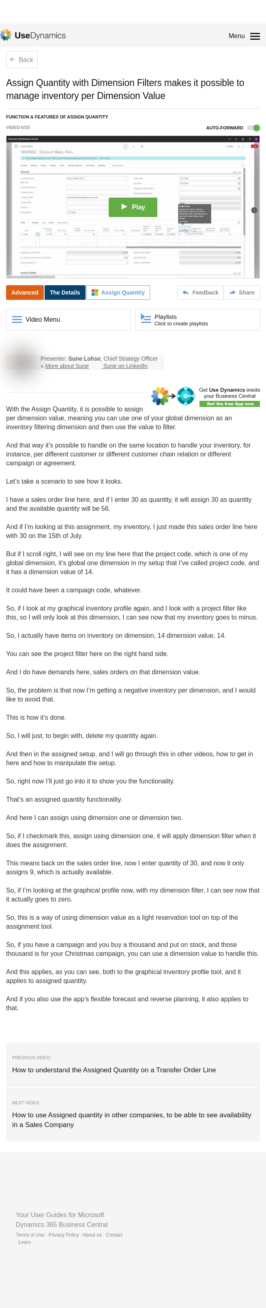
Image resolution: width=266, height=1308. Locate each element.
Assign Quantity (53, 409)
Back (21, 59)
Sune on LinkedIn (125, 366)
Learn (25, 1242)
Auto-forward (233, 127)
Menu (237, 35)
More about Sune (67, 366)
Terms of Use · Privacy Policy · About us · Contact (69, 1235)
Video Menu (43, 319)
